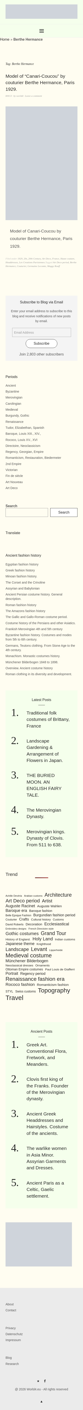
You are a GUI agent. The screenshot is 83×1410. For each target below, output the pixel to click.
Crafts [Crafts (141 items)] (24, 919)
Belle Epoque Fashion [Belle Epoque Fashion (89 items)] (18, 915)
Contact (11, 1310)
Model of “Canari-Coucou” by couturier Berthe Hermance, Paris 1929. (40, 83)
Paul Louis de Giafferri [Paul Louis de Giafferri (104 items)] (60, 969)
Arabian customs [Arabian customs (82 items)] (33, 895)
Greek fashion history (20, 570)
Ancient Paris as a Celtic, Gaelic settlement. (45, 1189)
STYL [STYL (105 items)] (9, 991)
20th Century (34, 258)
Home (5, 39)
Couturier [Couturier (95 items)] (11, 919)
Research (12, 1364)
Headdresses (12, 262)
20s (25, 258)
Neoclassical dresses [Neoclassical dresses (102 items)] (19, 965)
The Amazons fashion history (25, 611)
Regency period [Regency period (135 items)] (32, 973)
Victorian (11, 470)
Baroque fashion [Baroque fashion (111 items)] (40, 911)
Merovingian (14, 397)
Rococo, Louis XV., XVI (21, 440)
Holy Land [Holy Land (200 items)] (43, 938)
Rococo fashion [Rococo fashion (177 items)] (20, 984)
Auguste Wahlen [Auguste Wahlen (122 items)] (49, 906)
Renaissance (14, 421)
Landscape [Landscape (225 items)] (17, 949)
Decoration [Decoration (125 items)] (34, 924)
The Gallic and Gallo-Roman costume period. (37, 617)
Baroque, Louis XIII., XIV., (23, 433)
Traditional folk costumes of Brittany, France (48, 719)
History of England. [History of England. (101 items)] (18, 939)
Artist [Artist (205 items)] (47, 900)
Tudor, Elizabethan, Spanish (25, 427)
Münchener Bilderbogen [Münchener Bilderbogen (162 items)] (27, 961)
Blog (9, 1357)
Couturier (21, 266)
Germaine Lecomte (36, 266)
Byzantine (12, 391)
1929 (19, 258)
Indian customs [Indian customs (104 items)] (65, 939)
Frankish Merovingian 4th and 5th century (34, 629)
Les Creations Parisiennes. (32, 262)
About (10, 1304)
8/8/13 (9, 96)
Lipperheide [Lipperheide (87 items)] (56, 950)
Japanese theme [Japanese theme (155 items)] (20, 943)
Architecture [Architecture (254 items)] (58, 895)
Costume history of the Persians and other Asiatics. (41, 623)
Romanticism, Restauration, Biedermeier (33, 457)
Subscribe (41, 343)
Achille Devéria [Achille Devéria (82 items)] (14, 895)
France (55, 258)
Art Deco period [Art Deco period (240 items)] (23, 900)
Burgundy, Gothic (17, 415)
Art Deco (46, 258)
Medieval (12, 409)
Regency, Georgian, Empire (25, 452)
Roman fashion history (21, 605)
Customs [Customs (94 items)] (58, 919)
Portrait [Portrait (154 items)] (12, 973)
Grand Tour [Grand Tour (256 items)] (53, 933)
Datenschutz (14, 1334)
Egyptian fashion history (22, 564)
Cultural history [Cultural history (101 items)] (41, 919)
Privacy (11, 1328)
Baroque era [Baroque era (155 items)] (16, 910)
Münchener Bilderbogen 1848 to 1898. (32, 662)
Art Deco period (61, 262)
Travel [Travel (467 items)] (14, 997)
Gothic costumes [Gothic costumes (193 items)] (22, 933)
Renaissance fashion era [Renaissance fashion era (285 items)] (35, 979)
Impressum (13, 1340)
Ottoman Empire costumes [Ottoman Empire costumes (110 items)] (24, 969)
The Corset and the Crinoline (25, 582)
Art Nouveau (14, 482)
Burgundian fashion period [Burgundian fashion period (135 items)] (54, 915)
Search (11, 506)
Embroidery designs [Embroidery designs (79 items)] (16, 928)
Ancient (11, 385)
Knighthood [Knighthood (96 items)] (44, 944)
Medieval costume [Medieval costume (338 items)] (29, 955)
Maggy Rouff (53, 266)
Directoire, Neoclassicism (23, 446)
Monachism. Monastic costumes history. (33, 656)
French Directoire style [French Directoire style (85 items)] (41, 928)
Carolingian (13, 403)
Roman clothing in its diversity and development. (39, 674)
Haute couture (67, 258)
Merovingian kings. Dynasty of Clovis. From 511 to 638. (46, 838)
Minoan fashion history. (21, 576)
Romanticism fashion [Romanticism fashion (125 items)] (53, 985)
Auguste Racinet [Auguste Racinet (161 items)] (20, 906)
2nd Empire (13, 464)
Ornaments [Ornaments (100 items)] (42, 965)
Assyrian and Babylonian (23, 588)
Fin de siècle (14, 476)
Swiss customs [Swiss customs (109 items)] (25, 991)
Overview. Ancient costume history (29, 668)
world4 (19, 96)
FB (45, 1382)
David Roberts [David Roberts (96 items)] (14, 924)
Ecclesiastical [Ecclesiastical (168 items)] (56, 924)
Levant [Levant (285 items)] (39, 949)
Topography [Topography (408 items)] (54, 990)
